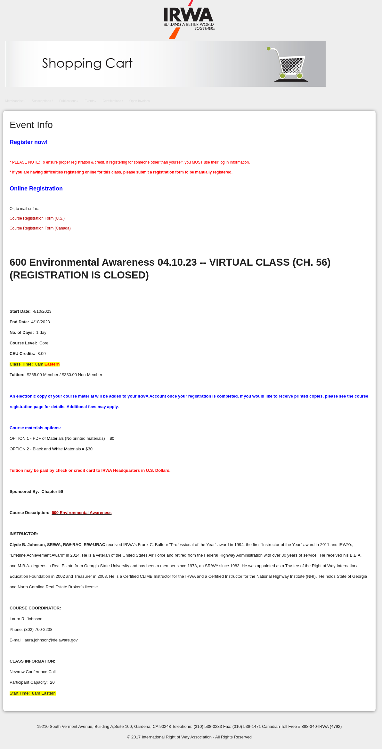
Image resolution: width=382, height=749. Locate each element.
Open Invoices (139, 101)
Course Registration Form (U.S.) (37, 218)
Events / (90, 101)
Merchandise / (15, 101)
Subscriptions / (42, 101)
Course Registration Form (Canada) (40, 228)
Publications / (68, 101)
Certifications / (113, 101)
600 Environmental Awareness (81, 512)
